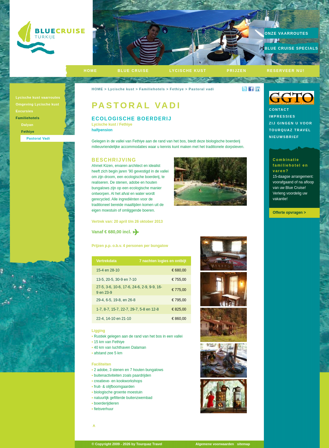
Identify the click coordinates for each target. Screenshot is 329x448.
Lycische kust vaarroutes (38, 97)
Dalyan (27, 125)
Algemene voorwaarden (215, 444)
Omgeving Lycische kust (37, 104)
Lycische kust (121, 89)
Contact (279, 109)
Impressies (282, 116)
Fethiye (27, 131)
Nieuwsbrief (284, 137)
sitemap (243, 444)
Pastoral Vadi (38, 138)
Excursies (24, 111)
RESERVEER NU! (286, 71)
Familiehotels (28, 118)
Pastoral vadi (201, 89)
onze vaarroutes (287, 33)
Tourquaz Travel (290, 130)
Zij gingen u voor (290, 123)
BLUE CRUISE (133, 71)
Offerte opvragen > (289, 212)
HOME (90, 71)
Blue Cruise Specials (291, 48)
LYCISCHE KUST (187, 71)
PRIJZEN (236, 71)
